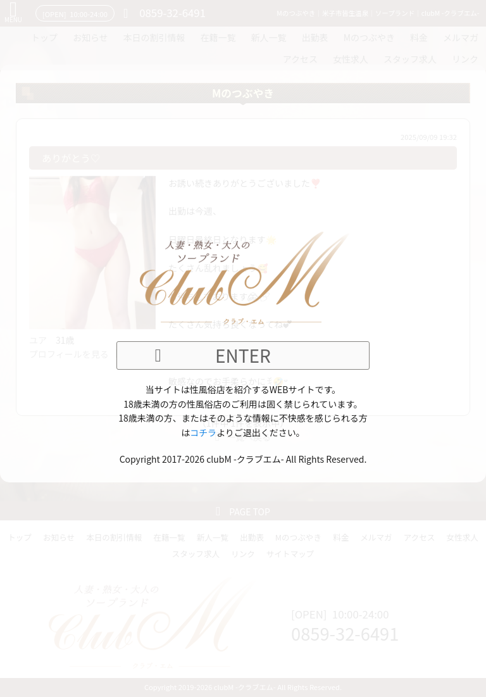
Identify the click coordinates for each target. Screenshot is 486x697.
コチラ (203, 432)
